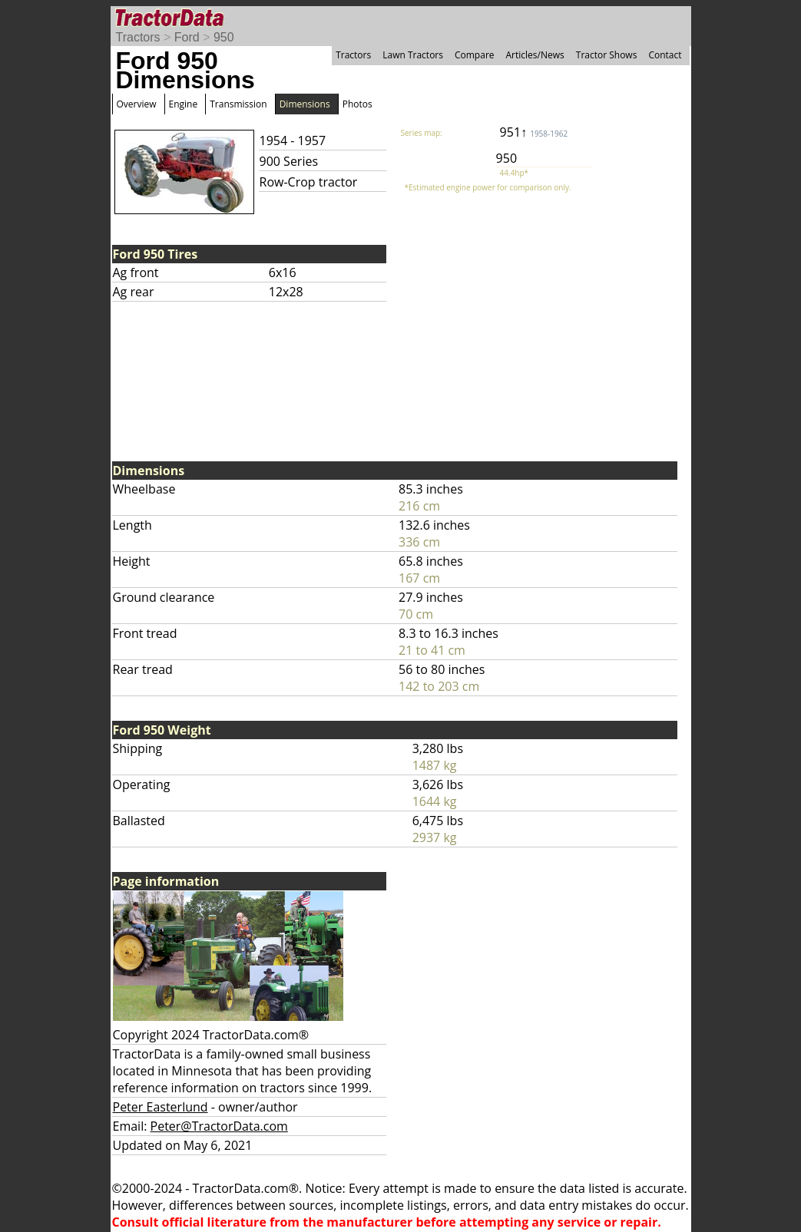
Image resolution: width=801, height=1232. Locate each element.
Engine (183, 104)
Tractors (138, 37)
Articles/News (535, 54)
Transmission (238, 104)
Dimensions (305, 104)
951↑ (534, 132)
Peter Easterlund (160, 1106)
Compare (475, 54)
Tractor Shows (606, 54)
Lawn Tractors (412, 54)
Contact (664, 54)
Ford (187, 37)
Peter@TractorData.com (219, 1126)
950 (223, 37)
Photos (357, 104)
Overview (137, 104)
